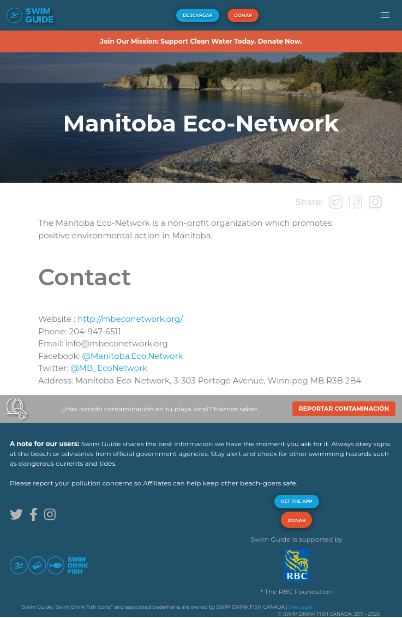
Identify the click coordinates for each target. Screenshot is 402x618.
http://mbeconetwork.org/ (130, 319)
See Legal (300, 607)
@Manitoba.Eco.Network (132, 356)
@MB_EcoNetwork (108, 368)
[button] (384, 15)
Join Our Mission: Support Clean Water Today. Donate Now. (201, 41)
